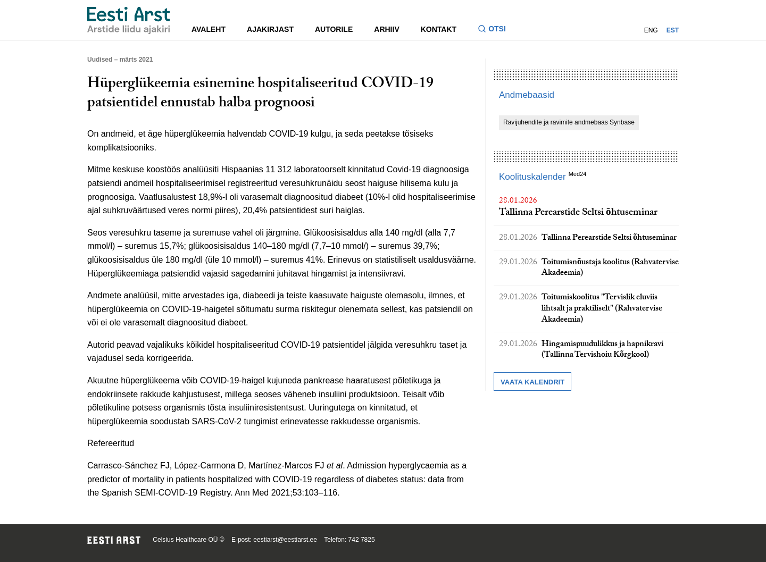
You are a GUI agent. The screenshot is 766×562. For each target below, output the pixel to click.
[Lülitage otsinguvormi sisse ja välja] (496, 30)
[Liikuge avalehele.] (128, 20)
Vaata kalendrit (532, 382)
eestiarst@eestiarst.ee (285, 539)
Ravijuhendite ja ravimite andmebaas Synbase (569, 122)
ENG (651, 30)
